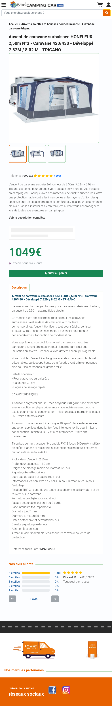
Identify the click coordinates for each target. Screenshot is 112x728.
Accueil (13, 24)
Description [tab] (19, 287)
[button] (3, 5)
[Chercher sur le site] (52, 12)
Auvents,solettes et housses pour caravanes (50, 24)
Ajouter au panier (56, 273)
